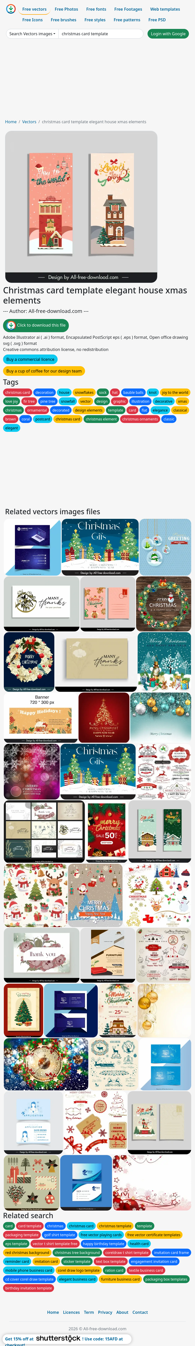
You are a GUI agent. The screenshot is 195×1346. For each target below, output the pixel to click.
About (122, 1312)
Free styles (95, 20)
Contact (140, 1312)
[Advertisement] (97, 80)
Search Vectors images (30, 34)
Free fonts (96, 9)
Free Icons (32, 20)
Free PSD (157, 20)
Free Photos (66, 9)
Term (89, 1312)
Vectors (29, 122)
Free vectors (34, 9)
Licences (71, 1312)
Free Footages (128, 9)
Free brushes (63, 20)
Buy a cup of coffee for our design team (44, 371)
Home (11, 122)
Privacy (105, 1312)
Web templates (165, 9)
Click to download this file (36, 325)
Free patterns (127, 20)
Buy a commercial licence (30, 359)
